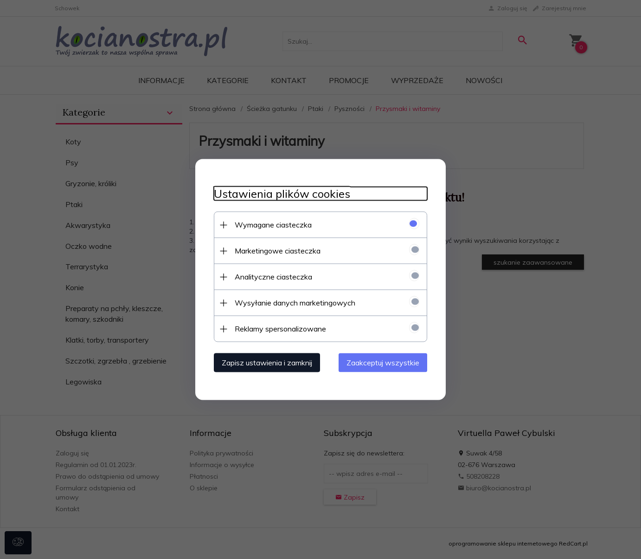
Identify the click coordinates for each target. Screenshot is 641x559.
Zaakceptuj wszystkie (382, 362)
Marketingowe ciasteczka (277, 250)
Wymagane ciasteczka (273, 224)
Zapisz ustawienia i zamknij (267, 362)
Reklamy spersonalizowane (280, 328)
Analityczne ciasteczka (273, 276)
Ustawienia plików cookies (282, 194)
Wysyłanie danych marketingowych (295, 302)
